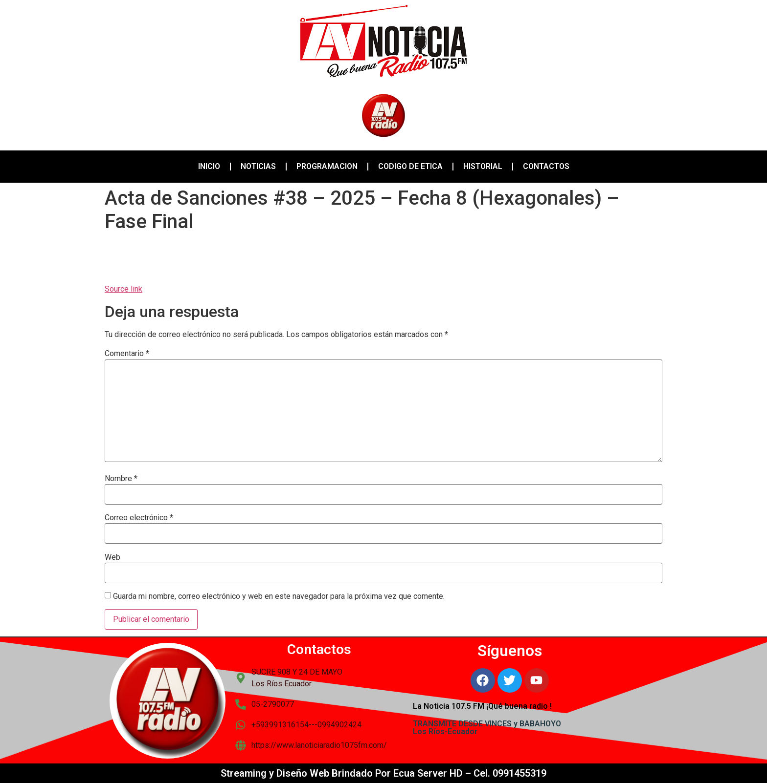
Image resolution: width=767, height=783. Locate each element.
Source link (123, 289)
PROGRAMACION (327, 166)
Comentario (127, 354)
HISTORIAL (482, 166)
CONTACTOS (546, 166)
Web (112, 557)
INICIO (209, 166)
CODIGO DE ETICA (410, 166)
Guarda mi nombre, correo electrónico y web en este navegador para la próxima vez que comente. (279, 596)
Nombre (121, 479)
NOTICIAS (258, 166)
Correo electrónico (139, 518)
